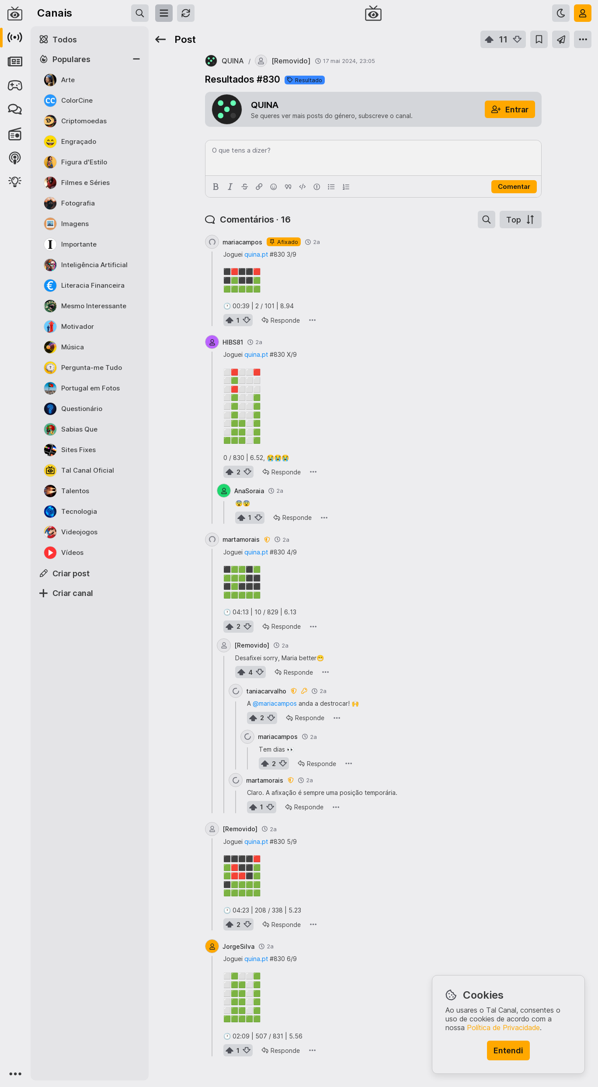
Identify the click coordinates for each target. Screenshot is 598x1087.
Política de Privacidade (503, 1027)
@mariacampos (275, 703)
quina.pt (256, 254)
